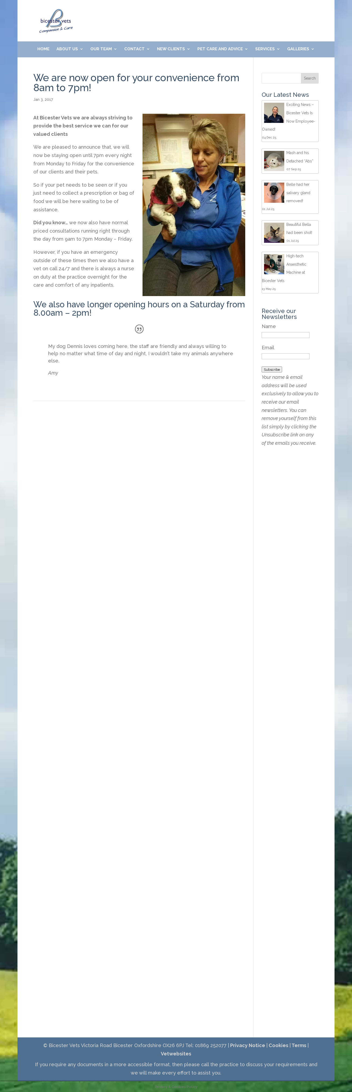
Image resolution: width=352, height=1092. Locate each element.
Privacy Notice (247, 1045)
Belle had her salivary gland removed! (298, 192)
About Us (67, 49)
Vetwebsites (176, 1054)
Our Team (101, 49)
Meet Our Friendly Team (249, 13)
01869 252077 (139, 13)
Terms (298, 1045)
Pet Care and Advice (220, 49)
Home (43, 49)
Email (268, 347)
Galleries (298, 49)
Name (269, 326)
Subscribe (272, 369)
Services (265, 49)
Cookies (278, 1045)
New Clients (171, 49)
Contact (134, 49)
